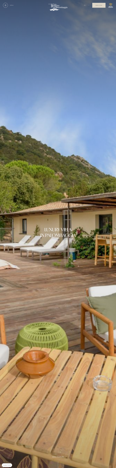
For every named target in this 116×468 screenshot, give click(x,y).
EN (85, 5)
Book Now (99, 5)
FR (88, 5)
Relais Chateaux (110, 5)
